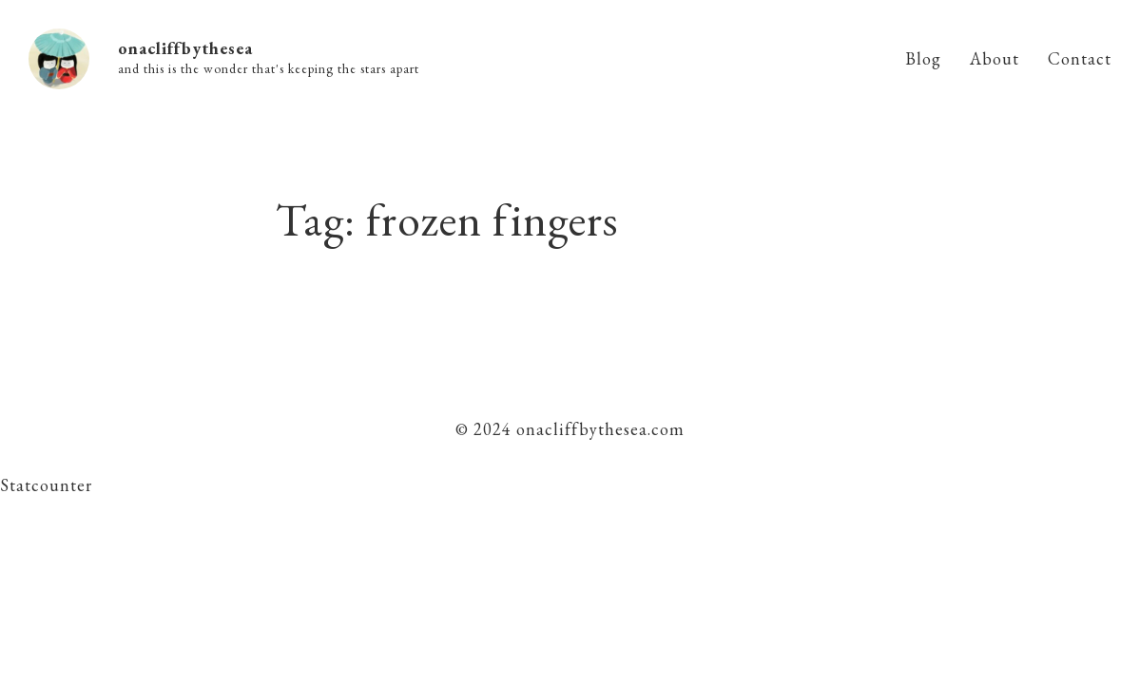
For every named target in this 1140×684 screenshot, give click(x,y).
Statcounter (46, 485)
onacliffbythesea (185, 48)
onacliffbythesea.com (598, 429)
